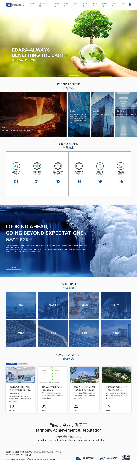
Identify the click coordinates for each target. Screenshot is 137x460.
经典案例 (76, 5)
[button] (2, 39)
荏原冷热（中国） (43, 5)
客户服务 (85, 5)
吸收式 (5, 127)
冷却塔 (96, 111)
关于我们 (32, 5)
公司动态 (56, 5)
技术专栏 (114, 5)
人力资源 (95, 5)
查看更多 (13, 268)
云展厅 (123, 5)
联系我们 (104, 5)
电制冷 (73, 111)
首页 (23, 4)
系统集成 (121, 111)
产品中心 (66, 5)
